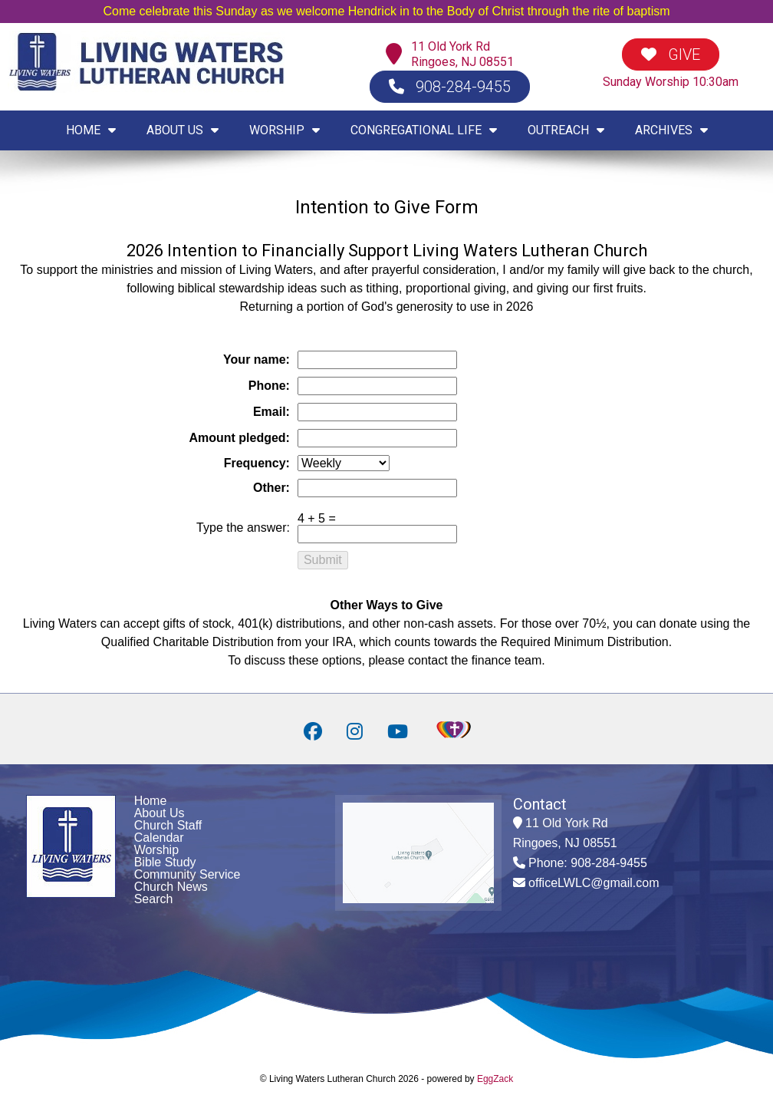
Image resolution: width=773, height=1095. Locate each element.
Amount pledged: (239, 437)
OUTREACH (566, 130)
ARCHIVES (671, 130)
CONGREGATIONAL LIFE (423, 130)
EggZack (495, 1079)
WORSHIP (284, 130)
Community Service (187, 874)
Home (150, 800)
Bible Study (165, 862)
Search (153, 898)
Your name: (256, 359)
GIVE (670, 54)
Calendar (159, 837)
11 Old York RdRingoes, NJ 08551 (462, 54)
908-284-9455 (450, 87)
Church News (171, 886)
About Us (159, 813)
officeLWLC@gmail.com (593, 882)
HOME (91, 130)
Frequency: (257, 463)
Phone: (269, 385)
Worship (156, 849)
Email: (271, 411)
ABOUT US (182, 130)
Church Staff (168, 825)
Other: (271, 487)
